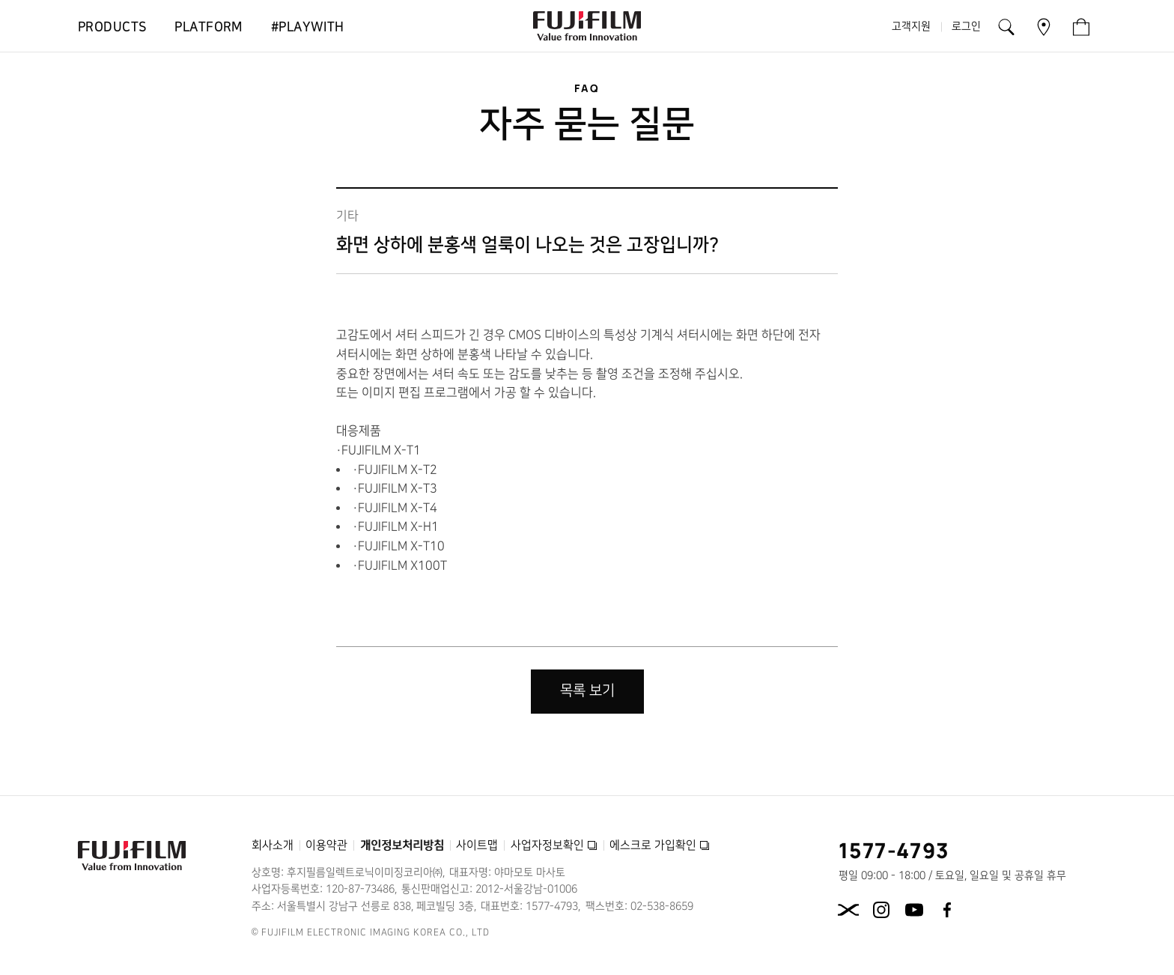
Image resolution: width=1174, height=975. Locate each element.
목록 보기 (587, 691)
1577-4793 (894, 850)
